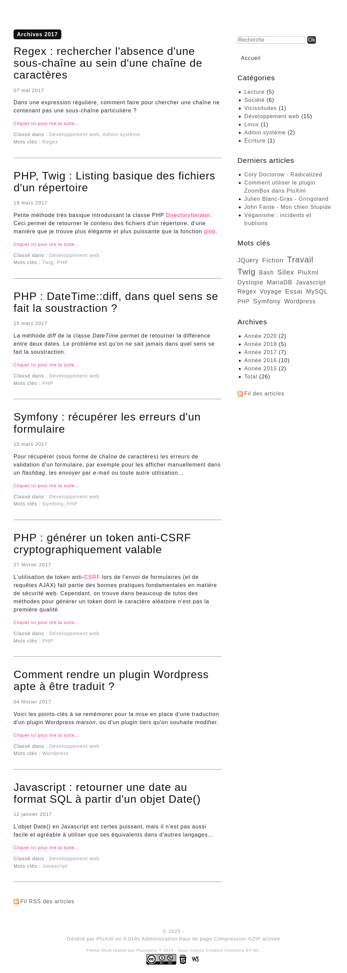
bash (266, 272)
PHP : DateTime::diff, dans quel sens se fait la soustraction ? (116, 302)
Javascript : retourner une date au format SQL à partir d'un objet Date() (107, 793)
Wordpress (55, 753)
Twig (48, 262)
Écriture (255, 141)
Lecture (254, 92)
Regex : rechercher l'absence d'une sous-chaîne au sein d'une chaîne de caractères (108, 63)
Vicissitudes (260, 108)
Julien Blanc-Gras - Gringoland (286, 199)
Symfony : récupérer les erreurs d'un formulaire (107, 423)
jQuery (248, 260)
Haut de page (195, 939)
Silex (285, 272)
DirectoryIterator (188, 215)
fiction (273, 260)
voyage (271, 291)
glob (210, 231)
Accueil (251, 58)
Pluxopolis (147, 950)
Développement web (74, 134)
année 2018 (260, 344)
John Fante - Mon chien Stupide (287, 207)
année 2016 (260, 360)
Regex (50, 142)
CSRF (92, 577)
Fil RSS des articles (47, 901)
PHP (62, 262)
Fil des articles (264, 393)
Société (254, 100)
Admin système (121, 134)
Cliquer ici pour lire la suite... (46, 123)
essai (294, 291)
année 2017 (260, 352)
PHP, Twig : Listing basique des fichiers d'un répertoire (115, 182)
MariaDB (279, 282)
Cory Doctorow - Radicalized (283, 174)
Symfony (52, 503)
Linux (251, 124)
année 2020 (260, 336)
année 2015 (260, 368)
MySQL (317, 291)
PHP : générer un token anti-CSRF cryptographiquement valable (102, 544)
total (251, 377)
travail (300, 259)
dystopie (250, 282)
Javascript (55, 866)
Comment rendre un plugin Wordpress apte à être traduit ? (111, 680)
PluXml (308, 272)
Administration (159, 939)
